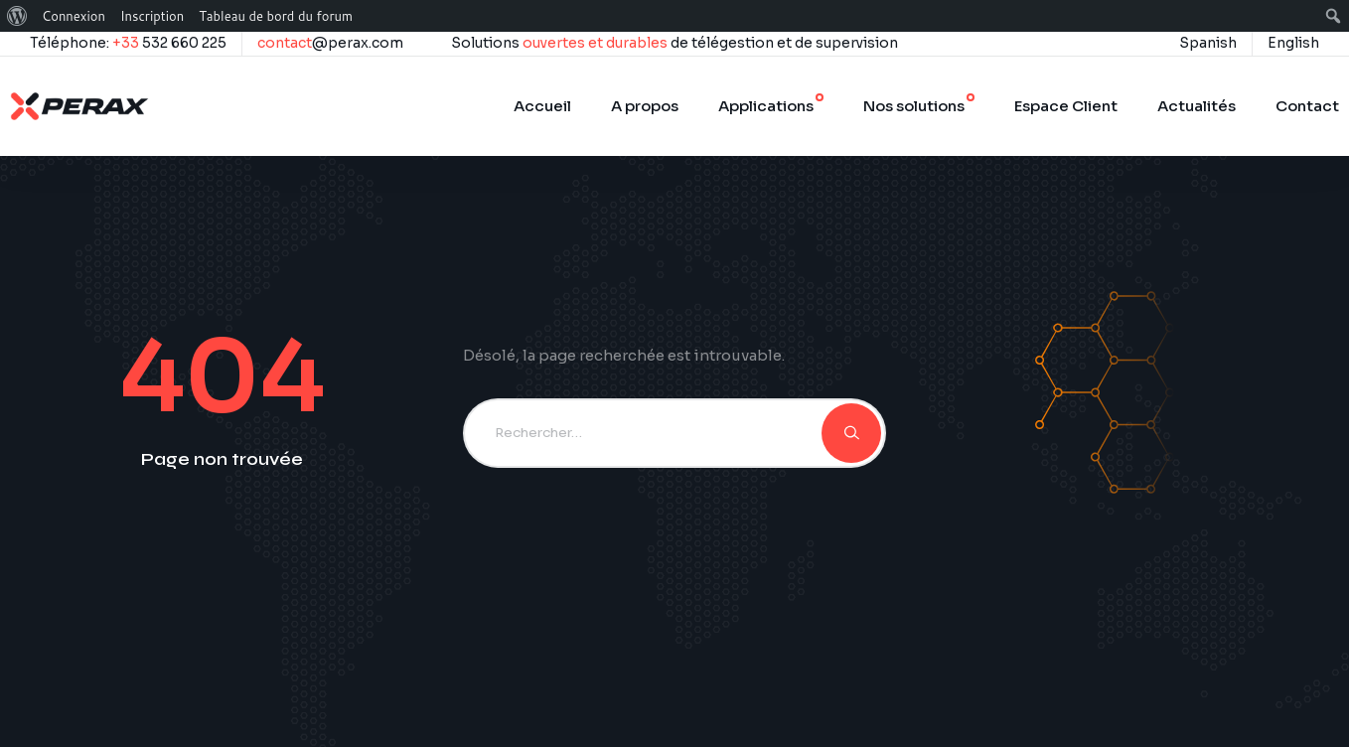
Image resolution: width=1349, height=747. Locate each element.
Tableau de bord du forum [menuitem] (276, 16)
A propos (644, 105)
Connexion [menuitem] (73, 16)
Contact (1307, 105)
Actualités (1196, 105)
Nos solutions (914, 105)
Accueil (542, 105)
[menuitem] (17, 16)
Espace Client (1066, 105)
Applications (766, 105)
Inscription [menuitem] (152, 16)
